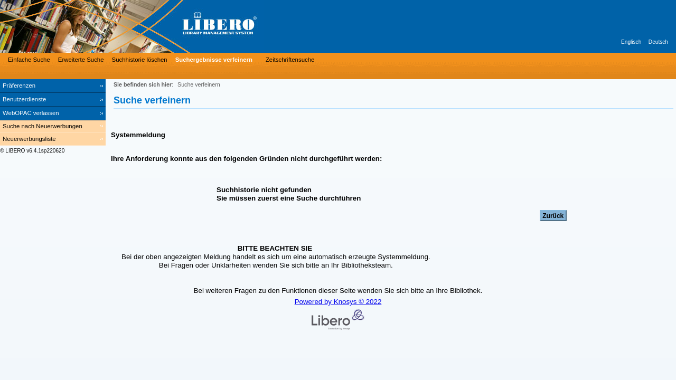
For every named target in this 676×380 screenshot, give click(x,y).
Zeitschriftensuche (290, 59)
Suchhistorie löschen (139, 59)
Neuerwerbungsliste (29, 139)
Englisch (631, 42)
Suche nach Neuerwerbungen (42, 126)
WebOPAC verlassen (31, 113)
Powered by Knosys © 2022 (338, 302)
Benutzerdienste (24, 99)
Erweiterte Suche (81, 59)
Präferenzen (19, 85)
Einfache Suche (29, 59)
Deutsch (658, 42)
